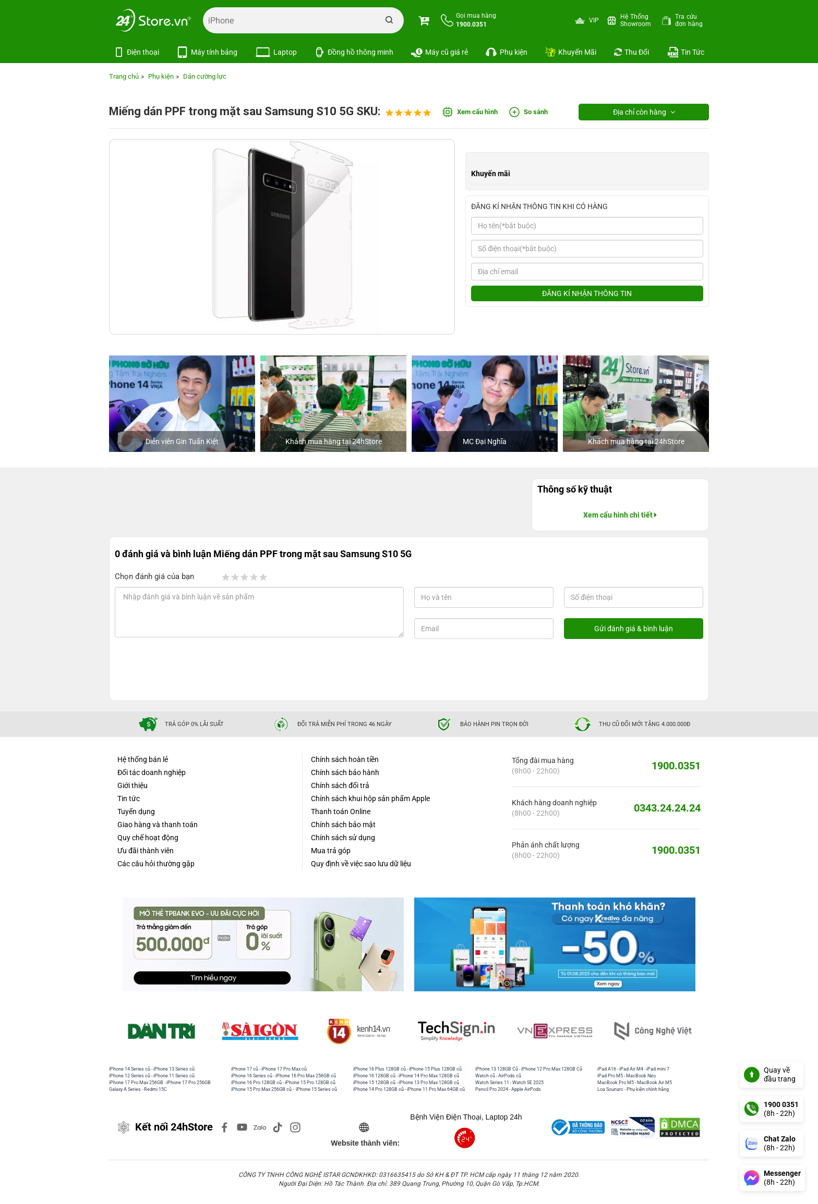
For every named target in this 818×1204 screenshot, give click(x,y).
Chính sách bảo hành (345, 772)
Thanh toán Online (340, 811)
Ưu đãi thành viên (145, 850)
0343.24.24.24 (667, 808)
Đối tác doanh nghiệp (151, 772)
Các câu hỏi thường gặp (156, 863)
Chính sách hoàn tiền (345, 759)
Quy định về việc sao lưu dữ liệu (361, 863)
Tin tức (128, 798)
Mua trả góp (331, 850)
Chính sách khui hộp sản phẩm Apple (370, 798)
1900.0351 (676, 765)
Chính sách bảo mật (343, 824)
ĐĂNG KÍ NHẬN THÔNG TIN (587, 293)
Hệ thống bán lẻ (142, 759)
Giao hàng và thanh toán (157, 824)
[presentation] (199, 669)
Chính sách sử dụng (343, 837)
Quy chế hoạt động (147, 837)
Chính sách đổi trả (340, 785)
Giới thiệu (132, 785)
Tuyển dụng (136, 811)
